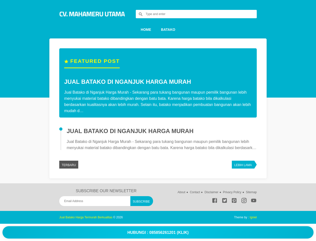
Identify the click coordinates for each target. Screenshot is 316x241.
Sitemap (251, 192)
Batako (168, 30)
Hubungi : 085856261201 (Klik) (158, 232)
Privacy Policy (232, 192)
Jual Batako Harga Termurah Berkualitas (85, 217)
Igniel (253, 217)
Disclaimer (211, 192)
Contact (195, 192)
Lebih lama (243, 165)
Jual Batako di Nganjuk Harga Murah (127, 81)
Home (146, 30)
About (181, 192)
